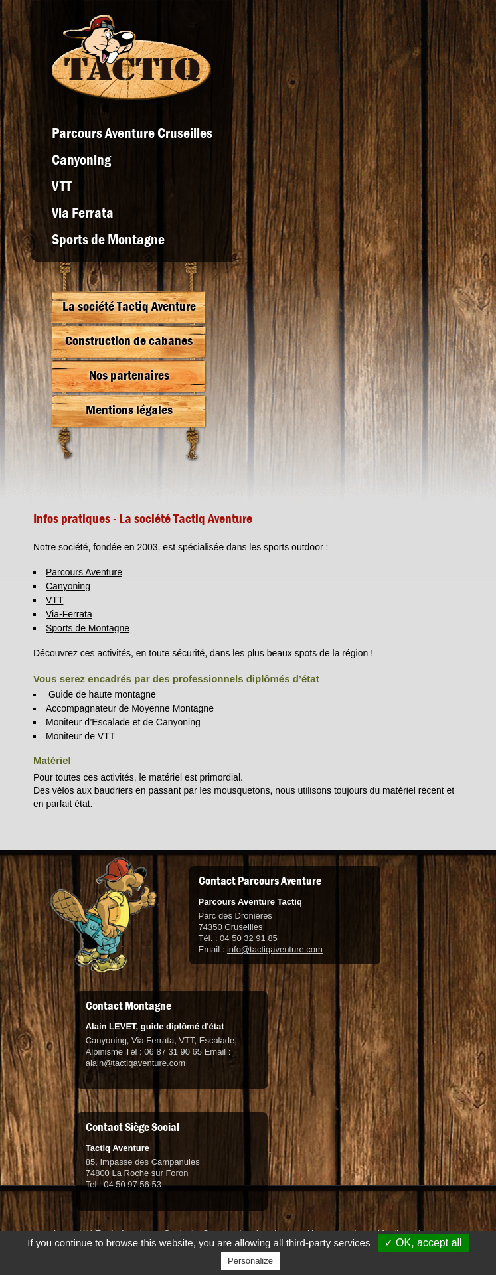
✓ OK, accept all (423, 1242)
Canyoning (81, 160)
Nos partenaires (129, 375)
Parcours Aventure (84, 572)
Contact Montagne (128, 1005)
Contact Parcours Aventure (260, 881)
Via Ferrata (83, 213)
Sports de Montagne (108, 239)
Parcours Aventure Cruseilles (132, 133)
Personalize (250, 1261)
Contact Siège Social (132, 1127)
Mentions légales (129, 410)
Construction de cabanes (129, 341)
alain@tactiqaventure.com (136, 1063)
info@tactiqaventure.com (275, 949)
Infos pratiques (71, 518)
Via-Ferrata (69, 614)
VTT (62, 186)
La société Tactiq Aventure (129, 306)
